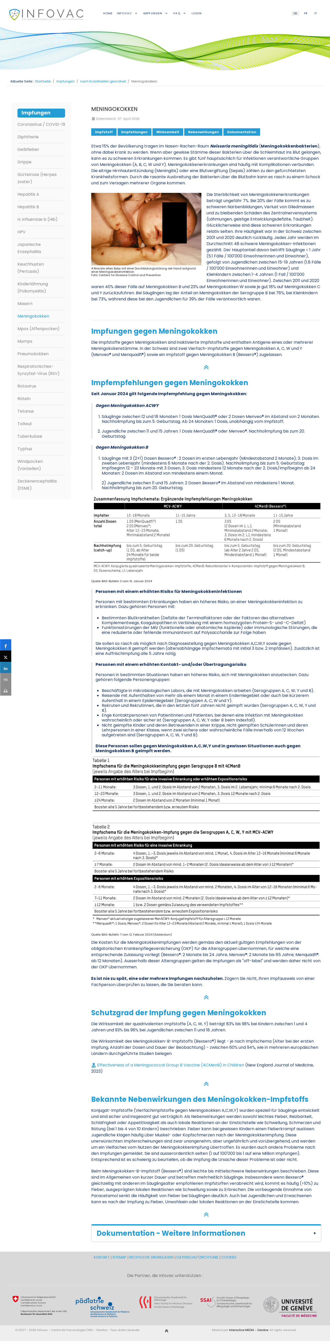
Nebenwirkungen (203, 132)
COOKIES (228, 1257)
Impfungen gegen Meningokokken (154, 331)
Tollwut (24, 424)
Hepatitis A (28, 194)
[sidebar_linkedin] (5, 667)
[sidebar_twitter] (5, 656)
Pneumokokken (33, 354)
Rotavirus (26, 386)
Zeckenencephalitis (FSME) (37, 484)
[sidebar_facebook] (5, 645)
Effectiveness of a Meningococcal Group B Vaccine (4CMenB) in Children (170, 1065)
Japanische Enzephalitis (29, 248)
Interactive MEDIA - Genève (248, 1330)
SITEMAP (119, 1257)
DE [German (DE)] (295, 13)
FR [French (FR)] (305, 13)
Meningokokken (33, 316)
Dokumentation (241, 132)
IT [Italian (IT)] (315, 13)
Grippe (24, 162)
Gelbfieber (28, 149)
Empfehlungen (134, 132)
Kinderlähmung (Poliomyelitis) (32, 287)
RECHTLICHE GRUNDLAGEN (151, 1257)
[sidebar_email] (5, 679)
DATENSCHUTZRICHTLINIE (197, 1257)
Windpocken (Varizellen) (30, 465)
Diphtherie (28, 137)
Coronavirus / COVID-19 (41, 124)
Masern (25, 304)
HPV (21, 232)
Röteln (23, 399)
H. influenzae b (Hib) (37, 219)
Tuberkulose (29, 436)
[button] (206, 1233)
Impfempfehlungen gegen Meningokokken (169, 383)
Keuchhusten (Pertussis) (30, 267)
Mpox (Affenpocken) (38, 329)
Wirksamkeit (167, 132)
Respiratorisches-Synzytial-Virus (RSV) (38, 369)
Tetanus (25, 411)
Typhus (24, 449)
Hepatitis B (28, 207)
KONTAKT (102, 1257)
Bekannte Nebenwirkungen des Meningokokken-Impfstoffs (199, 1099)
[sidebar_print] (5, 690)
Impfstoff (104, 132)
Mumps (24, 341)
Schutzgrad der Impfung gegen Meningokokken (178, 1013)
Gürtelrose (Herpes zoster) (37, 178)
